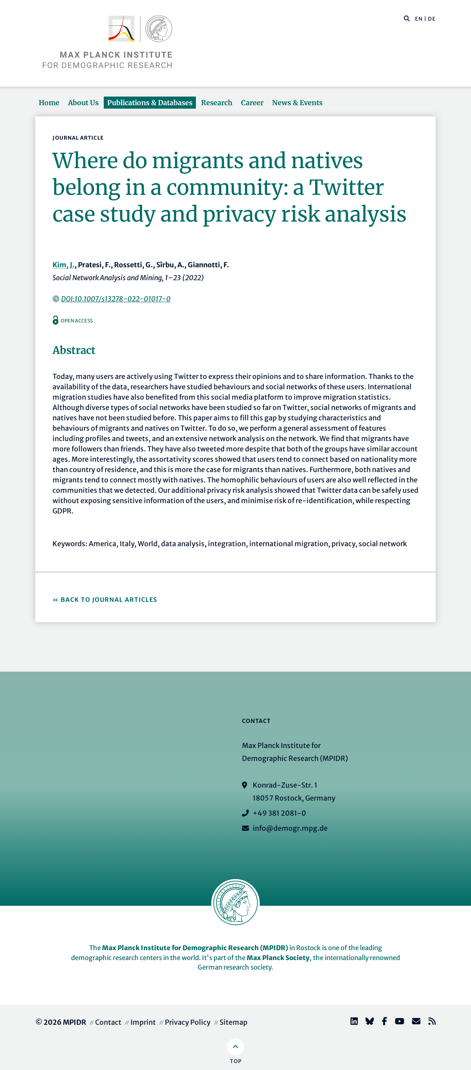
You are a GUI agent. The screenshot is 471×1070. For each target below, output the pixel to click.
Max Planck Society (278, 958)
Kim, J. (63, 264)
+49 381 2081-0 (279, 813)
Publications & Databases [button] (149, 102)
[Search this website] (402, 19)
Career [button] (252, 102)
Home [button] (49, 102)
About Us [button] (83, 102)
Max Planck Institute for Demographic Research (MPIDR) (195, 948)
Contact (108, 1022)
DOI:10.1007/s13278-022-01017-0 (115, 298)
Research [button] (216, 102)
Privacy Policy (188, 1022)
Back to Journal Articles (109, 600)
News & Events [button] (297, 102)
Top (236, 1061)
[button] (407, 18)
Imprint (143, 1022)
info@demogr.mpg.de (290, 828)
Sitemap (234, 1022)
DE (432, 19)
